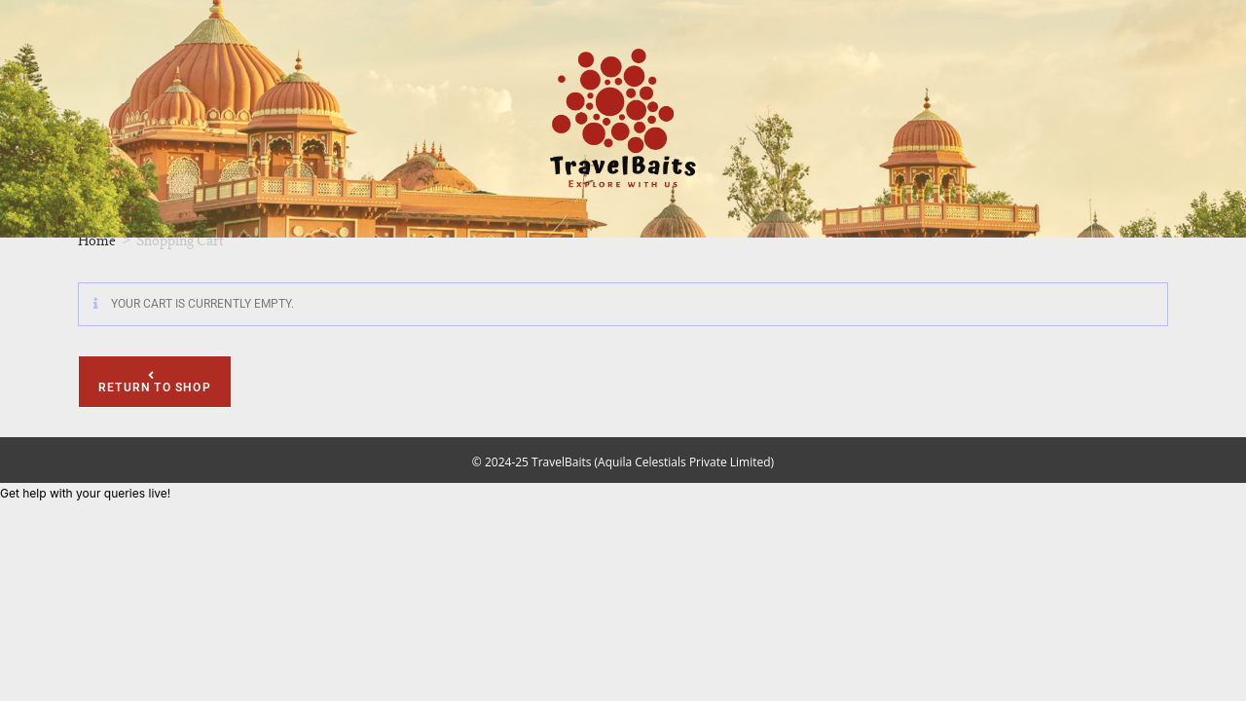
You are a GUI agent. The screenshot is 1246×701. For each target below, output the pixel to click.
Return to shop (154, 387)
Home (97, 240)
